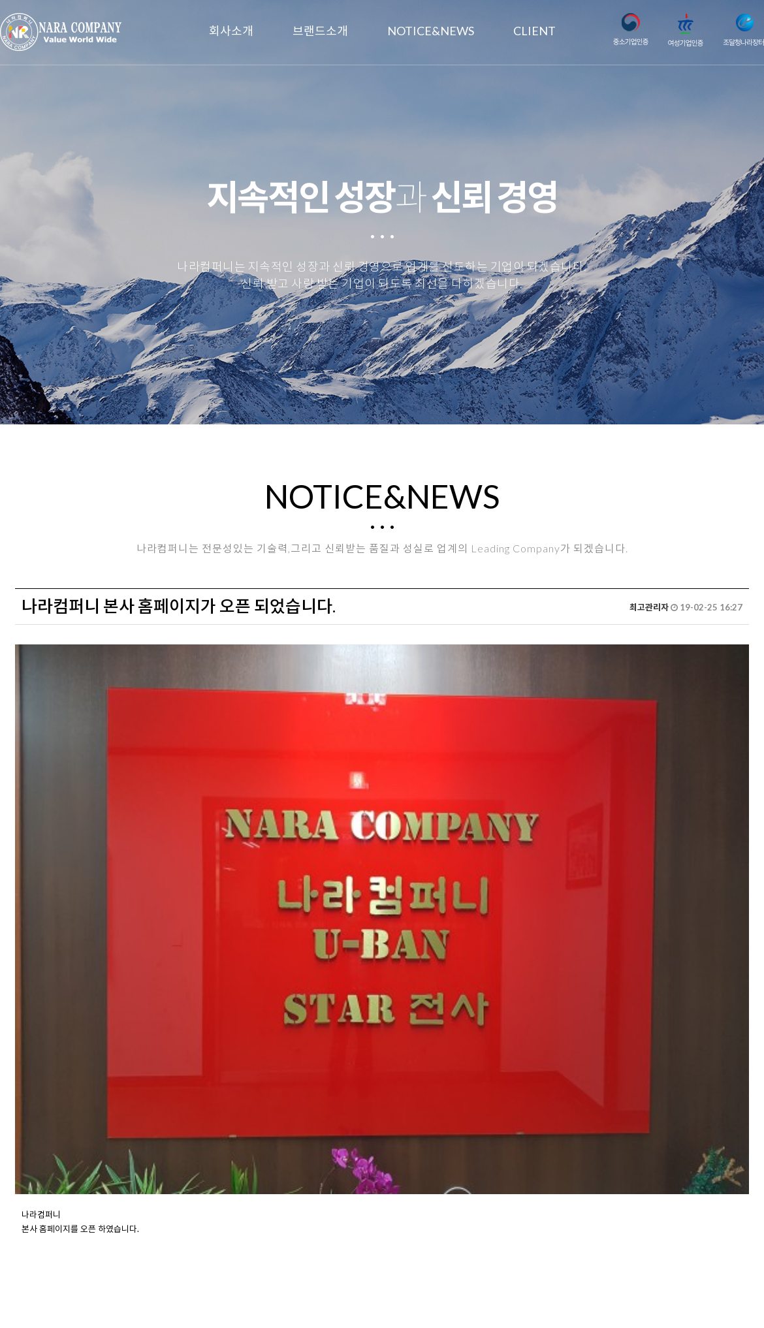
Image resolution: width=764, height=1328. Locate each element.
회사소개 (231, 31)
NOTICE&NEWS (430, 31)
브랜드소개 (320, 31)
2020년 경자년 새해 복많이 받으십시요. (137, 1165)
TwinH (515, 1301)
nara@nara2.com (382, 1287)
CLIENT (534, 31)
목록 (687, 1125)
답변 (729, 1125)
